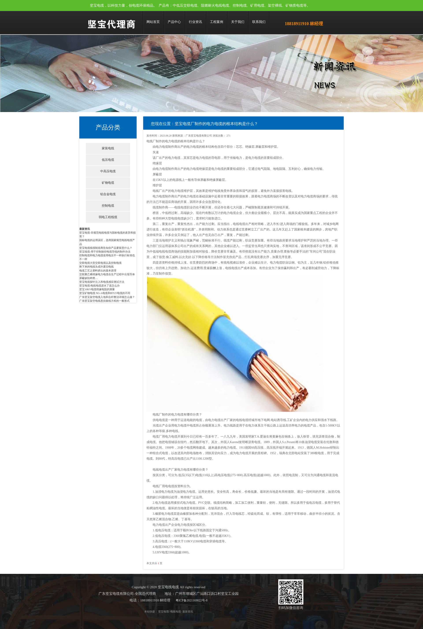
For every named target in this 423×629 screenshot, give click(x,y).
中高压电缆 (108, 171)
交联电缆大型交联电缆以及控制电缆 (100, 262)
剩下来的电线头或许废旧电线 (96, 266)
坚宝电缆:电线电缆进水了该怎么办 (99, 285)
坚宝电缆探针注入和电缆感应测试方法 (101, 281)
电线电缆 (166, 611)
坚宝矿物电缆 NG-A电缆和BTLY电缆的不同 (104, 293)
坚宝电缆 (154, 611)
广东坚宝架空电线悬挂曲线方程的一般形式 (104, 300)
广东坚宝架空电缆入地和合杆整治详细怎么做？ (107, 297)
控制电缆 (108, 205)
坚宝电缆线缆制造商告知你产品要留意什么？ (105, 247)
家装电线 (108, 148)
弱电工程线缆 (108, 217)
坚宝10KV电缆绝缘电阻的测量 (97, 289)
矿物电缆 (108, 182)
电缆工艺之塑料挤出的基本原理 (97, 270)
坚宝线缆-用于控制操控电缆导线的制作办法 (104, 251)
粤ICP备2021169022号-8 (182, 600)
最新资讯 (84, 228)
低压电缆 (108, 159)
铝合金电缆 (108, 194)
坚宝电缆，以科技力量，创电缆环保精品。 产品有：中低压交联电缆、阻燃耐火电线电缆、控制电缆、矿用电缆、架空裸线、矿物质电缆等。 (200, 5)
